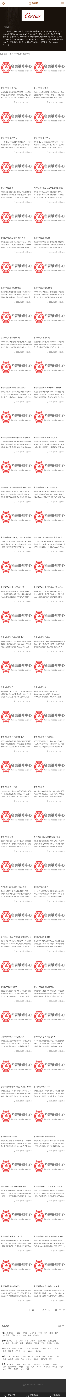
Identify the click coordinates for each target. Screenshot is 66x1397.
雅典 (56, 1333)
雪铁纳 (37, 1356)
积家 (40, 1333)
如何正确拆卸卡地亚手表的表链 (13, 1186)
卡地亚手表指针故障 (9, 987)
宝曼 (28, 1369)
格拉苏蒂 (6, 1335)
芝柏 (13, 1335)
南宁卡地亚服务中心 (42, 138)
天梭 (8, 1356)
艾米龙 (38, 1351)
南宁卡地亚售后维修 (9, 787)
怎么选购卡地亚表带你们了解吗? (47, 837)
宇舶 (43, 1343)
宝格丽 (55, 1364)
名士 (32, 1367)
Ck (61, 1364)
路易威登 (47, 1367)
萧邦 (21, 1341)
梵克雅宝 (6, 1343)
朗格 (29, 1335)
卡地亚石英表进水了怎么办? (12, 1236)
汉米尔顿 (15, 1356)
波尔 (22, 1369)
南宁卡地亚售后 (7, 188)
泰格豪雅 (35, 1349)
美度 (4, 1359)
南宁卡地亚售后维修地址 (44, 987)
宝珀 (24, 1335)
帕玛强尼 (36, 1335)
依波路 (56, 1343)
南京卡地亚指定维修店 (43, 288)
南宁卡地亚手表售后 (9, 88)
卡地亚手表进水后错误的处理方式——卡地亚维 (49, 587)
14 (49, 1310)
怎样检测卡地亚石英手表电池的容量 (48, 188)
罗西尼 (28, 1359)
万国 (15, 1341)
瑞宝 (21, 1343)
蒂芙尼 (54, 1367)
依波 (4, 1367)
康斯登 (17, 1351)
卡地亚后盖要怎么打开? (10, 1286)
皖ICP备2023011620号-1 (33, 1385)
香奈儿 (39, 1367)
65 (56, 1310)
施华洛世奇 (12, 1367)
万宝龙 (27, 1349)
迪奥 (4, 1369)
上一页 (31, 1310)
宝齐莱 (20, 1349)
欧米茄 (9, 1341)
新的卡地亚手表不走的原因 (44, 1037)
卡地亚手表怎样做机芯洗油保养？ (47, 1286)
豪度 (4, 1351)
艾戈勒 (23, 1356)
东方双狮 (44, 1359)
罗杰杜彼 (10, 1364)
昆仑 (24, 1364)
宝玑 (18, 1335)
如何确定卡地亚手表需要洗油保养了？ (16, 937)
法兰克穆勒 (52, 1341)
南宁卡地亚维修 (7, 837)
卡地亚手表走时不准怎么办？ (45, 438)
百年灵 (36, 1343)
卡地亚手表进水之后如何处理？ (13, 587)
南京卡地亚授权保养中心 (11, 338)
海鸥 (17, 1359)
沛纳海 (18, 1364)
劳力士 (18, 1333)
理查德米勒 (42, 1341)
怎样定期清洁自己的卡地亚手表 (13, 887)
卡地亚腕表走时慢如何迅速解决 (13, 388)
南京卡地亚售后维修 (42, 238)
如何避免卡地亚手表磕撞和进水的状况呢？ (49, 537)
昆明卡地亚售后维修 (42, 637)
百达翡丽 (10, 1333)
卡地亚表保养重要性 (42, 937)
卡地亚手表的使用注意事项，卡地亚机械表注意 (49, 1187)
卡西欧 (57, 1356)
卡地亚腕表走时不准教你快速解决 (47, 388)
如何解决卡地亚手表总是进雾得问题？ (16, 487)
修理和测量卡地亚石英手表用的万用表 (16, 1087)
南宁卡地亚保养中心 (9, 138)
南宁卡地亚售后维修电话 (44, 737)
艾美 (27, 1367)
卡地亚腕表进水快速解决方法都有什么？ (15, 438)
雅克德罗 (14, 1343)
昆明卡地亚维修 (40, 687)
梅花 (44, 1356)
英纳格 (49, 1343)
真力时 (33, 1341)
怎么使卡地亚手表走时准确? (45, 1136)
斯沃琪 (30, 1356)
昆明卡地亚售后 (7, 687)
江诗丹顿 (33, 1333)
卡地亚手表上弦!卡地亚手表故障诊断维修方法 (49, 1237)
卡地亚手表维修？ (41, 887)
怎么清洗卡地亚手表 (42, 1087)
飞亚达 (35, 1359)
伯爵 (45, 1333)
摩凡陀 (50, 1356)
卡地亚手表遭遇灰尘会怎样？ (45, 487)
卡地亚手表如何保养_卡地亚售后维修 (16, 537)
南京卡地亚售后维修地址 (11, 288)
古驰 (50, 1359)
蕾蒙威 (10, 1351)
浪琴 (8, 1349)
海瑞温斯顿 (46, 1364)
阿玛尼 (21, 1367)
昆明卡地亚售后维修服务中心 (12, 637)
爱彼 (51, 1333)
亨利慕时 (37, 1364)
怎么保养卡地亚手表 (9, 1136)
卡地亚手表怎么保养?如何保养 (13, 238)
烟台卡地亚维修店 (41, 88)
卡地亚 (25, 1333)
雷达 (29, 1364)
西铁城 (10, 1359)
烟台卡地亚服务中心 (42, 338)
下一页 (62, 1310)
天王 (9, 1369)
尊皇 (26, 1341)
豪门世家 (29, 1343)
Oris (23, 1351)
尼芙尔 (55, 1349)
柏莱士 (43, 1349)
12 (43, 1310)
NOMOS (30, 1351)
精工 (22, 1359)
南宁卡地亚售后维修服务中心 (12, 737)
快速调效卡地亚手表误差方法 (12, 1037)
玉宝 (49, 1349)
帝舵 (14, 1349)
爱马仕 (16, 1369)
